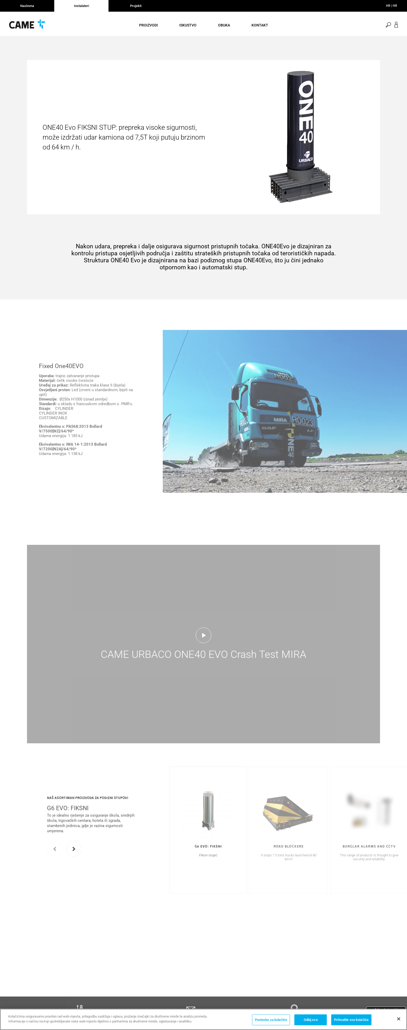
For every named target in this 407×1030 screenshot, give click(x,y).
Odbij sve (311, 1020)
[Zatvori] (398, 1019)
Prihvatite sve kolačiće (351, 1020)
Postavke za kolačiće (271, 1020)
